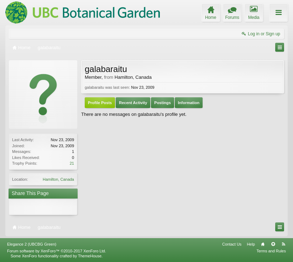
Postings (162, 103)
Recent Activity (133, 103)
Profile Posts (100, 103)
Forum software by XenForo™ (56, 251)
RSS (283, 244)
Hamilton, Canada (58, 179)
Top (273, 244)
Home (262, 244)
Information (189, 103)
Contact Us (231, 244)
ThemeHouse (89, 256)
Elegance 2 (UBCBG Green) (31, 244)
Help (251, 244)
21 (72, 163)
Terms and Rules (271, 251)
